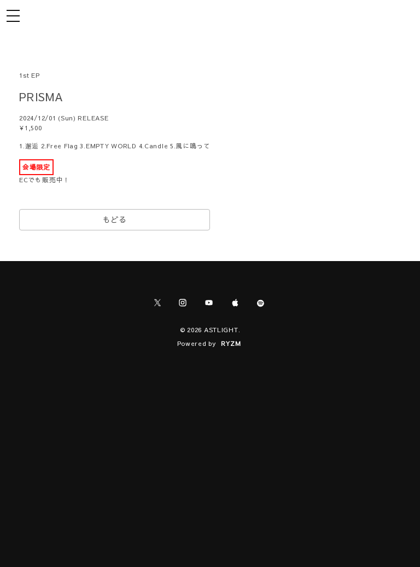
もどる (115, 219)
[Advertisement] (210, 446)
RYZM (231, 343)
